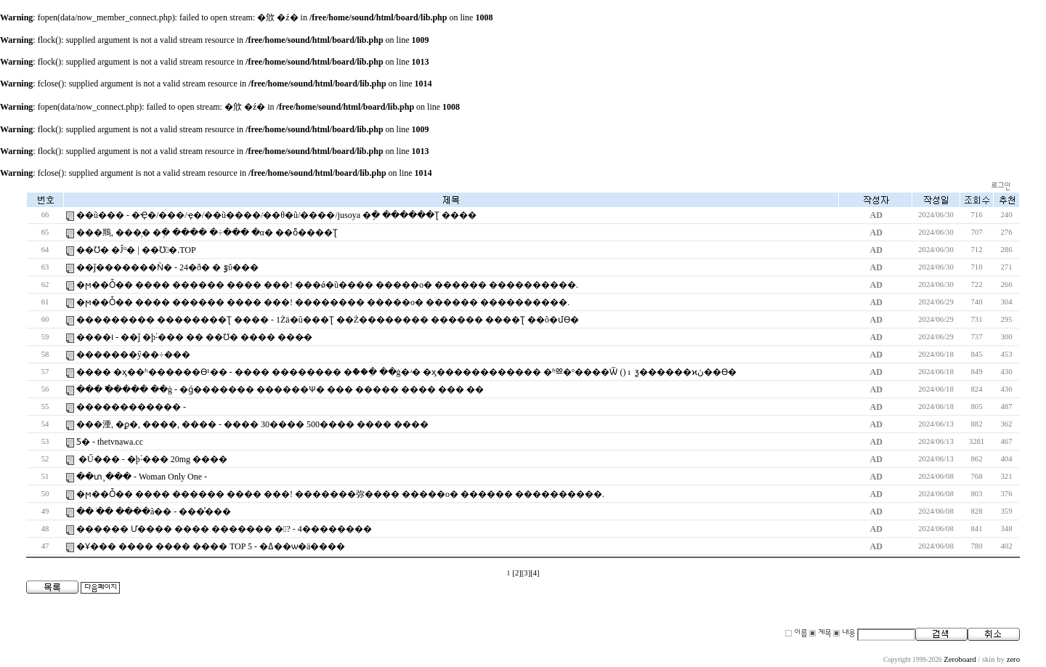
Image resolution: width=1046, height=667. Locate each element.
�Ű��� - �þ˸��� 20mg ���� (151, 459)
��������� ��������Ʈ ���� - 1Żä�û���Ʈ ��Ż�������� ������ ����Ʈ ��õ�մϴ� (327, 320)
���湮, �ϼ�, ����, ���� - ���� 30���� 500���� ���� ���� (252, 424)
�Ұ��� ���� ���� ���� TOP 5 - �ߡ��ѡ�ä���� (210, 546)
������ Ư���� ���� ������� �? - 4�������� (224, 529)
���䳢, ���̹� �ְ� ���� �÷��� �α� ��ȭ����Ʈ (207, 232)
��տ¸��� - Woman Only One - (141, 477)
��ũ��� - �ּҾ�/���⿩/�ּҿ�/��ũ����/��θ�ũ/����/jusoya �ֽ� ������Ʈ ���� (276, 215)
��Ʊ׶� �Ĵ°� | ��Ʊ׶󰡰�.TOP (136, 250)
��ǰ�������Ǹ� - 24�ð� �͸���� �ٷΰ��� (167, 267)
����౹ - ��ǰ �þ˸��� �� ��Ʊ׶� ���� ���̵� (194, 337)
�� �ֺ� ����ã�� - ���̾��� (153, 511)
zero (1013, 659)
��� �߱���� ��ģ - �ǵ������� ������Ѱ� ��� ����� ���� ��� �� (280, 389)
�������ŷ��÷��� (133, 354)
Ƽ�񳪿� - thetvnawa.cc (109, 442)
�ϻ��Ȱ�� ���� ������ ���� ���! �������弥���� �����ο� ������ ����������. (340, 494)
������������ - (131, 407)
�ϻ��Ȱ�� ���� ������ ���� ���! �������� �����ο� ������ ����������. (322, 302)
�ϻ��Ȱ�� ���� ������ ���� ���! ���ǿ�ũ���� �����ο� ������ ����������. (327, 285)
